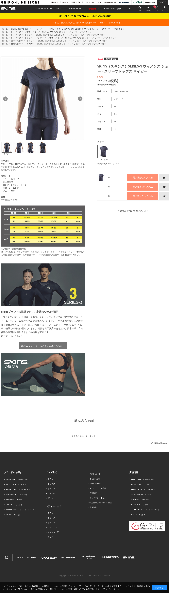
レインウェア (53, 493)
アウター (51, 479)
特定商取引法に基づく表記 (101, 502)
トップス (51, 484)
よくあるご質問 (96, 479)
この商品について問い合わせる (133, 210)
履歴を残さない (161, 443)
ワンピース (52, 527)
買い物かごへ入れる (143, 177)
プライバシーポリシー (99, 498)
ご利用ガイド (95, 474)
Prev (5, 98)
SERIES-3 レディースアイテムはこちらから (42, 345)
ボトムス (51, 488)
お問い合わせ (95, 483)
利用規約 (93, 507)
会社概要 (93, 493)
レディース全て (53, 506)
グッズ (50, 498)
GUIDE (129, 8)
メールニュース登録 (98, 488)
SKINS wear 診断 (112, 8)
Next (80, 98)
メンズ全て (51, 472)
